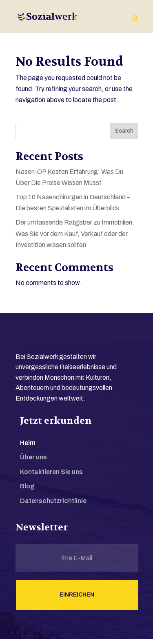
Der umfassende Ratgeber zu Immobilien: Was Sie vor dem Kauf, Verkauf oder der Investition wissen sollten (75, 233)
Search (124, 131)
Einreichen (77, 595)
